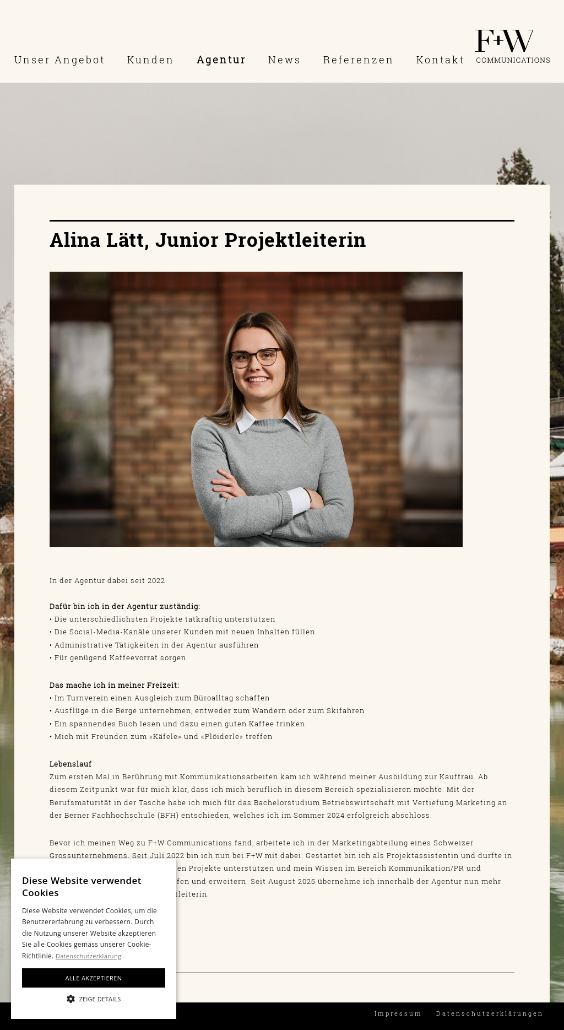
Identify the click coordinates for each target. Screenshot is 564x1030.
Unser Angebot (59, 59)
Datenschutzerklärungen (490, 1013)
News (284, 59)
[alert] (93, 939)
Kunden (151, 59)
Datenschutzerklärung (88, 956)
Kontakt (440, 59)
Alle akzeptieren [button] (94, 978)
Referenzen (358, 59)
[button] (93, 999)
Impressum (398, 1013)
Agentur (221, 59)
